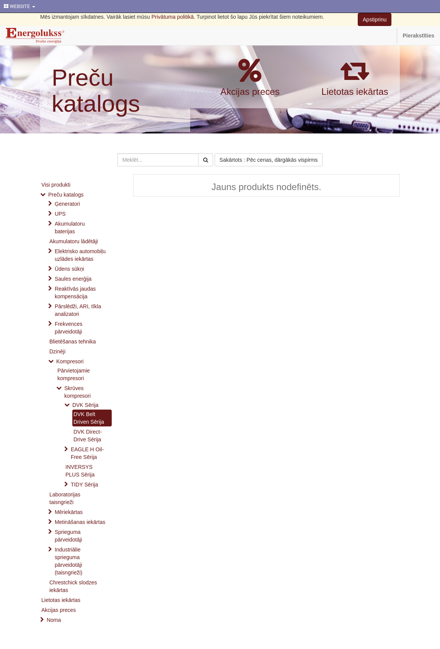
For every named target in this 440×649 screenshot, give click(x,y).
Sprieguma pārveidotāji (68, 536)
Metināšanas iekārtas (80, 522)
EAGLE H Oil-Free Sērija (87, 453)
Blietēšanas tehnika (72, 341)
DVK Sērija (85, 405)
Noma (54, 620)
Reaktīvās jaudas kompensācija (75, 292)
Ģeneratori (67, 204)
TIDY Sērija (84, 484)
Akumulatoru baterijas (70, 227)
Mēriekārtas (69, 512)
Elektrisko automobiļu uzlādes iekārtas (80, 255)
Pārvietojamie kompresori (73, 374)
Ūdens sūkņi (69, 269)
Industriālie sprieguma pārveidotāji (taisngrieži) (68, 561)
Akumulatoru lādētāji (73, 241)
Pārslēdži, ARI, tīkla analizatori (78, 310)
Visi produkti (55, 185)
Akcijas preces (250, 91)
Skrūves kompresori (77, 392)
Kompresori (70, 361)
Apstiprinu (374, 19)
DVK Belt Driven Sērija (88, 418)
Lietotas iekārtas (354, 91)
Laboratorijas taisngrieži (64, 498)
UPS (60, 214)
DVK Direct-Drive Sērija (87, 435)
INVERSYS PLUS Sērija (80, 471)
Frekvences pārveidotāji (68, 328)
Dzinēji (57, 351)
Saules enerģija (73, 279)
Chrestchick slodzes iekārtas (73, 586)
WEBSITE (19, 6)
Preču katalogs (96, 90)
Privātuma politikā (173, 17)
